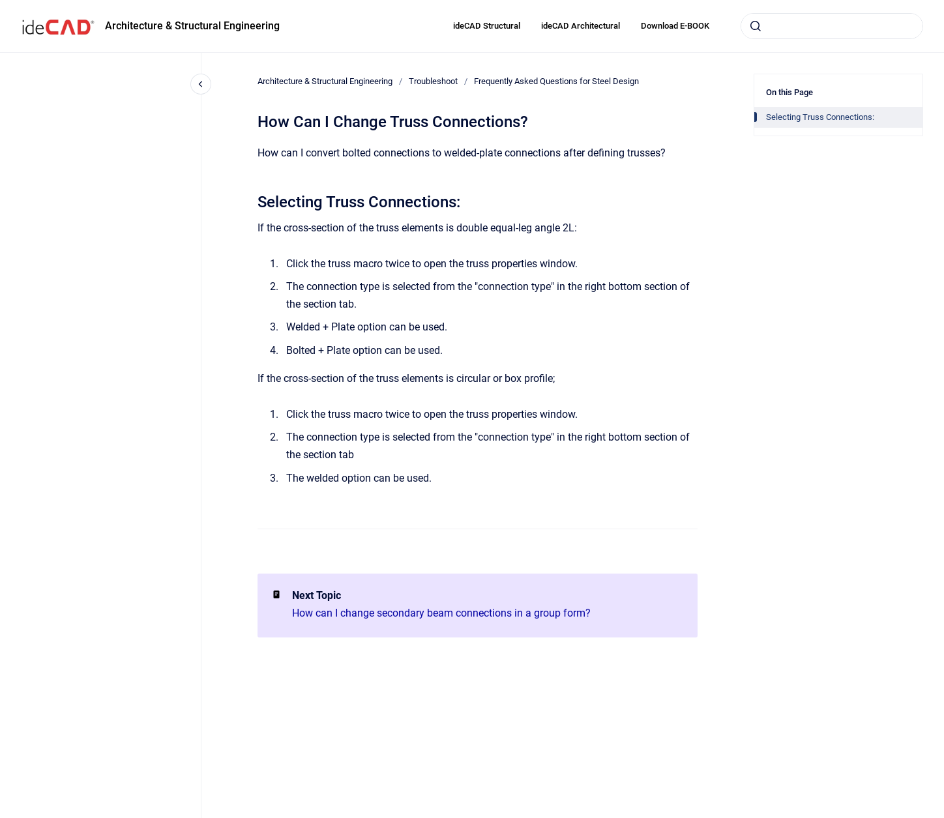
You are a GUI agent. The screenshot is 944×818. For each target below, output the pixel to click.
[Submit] (755, 26)
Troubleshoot (433, 81)
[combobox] (831, 26)
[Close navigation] (200, 84)
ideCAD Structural (486, 26)
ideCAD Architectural (580, 26)
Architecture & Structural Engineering (192, 26)
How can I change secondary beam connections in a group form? (441, 613)
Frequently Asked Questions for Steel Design (556, 81)
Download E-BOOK (675, 26)
